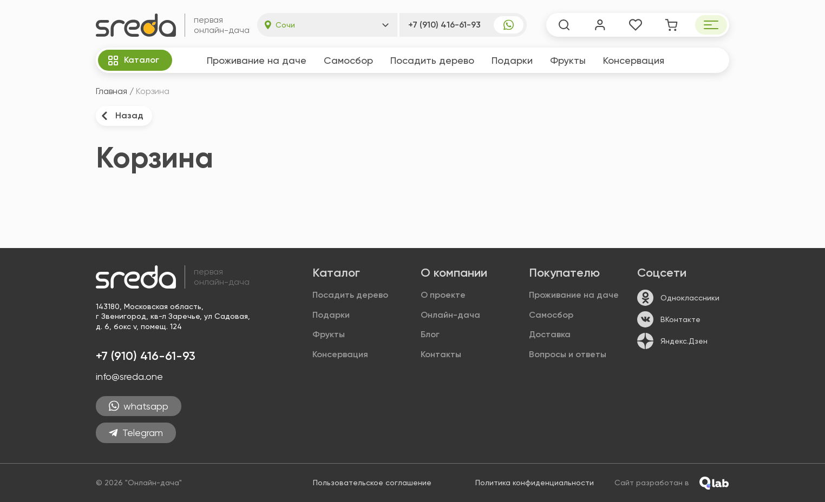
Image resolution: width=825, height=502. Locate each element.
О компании (454, 272)
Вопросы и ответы (567, 354)
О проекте (443, 295)
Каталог (133, 60)
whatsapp (138, 406)
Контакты (441, 354)
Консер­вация (633, 60)
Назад (121, 116)
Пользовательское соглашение (372, 482)
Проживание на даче (256, 60)
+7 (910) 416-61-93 (444, 24)
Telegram (136, 432)
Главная (111, 91)
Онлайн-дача (450, 315)
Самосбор (348, 60)
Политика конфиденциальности (534, 482)
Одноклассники (678, 298)
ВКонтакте (668, 319)
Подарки (512, 60)
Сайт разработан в (671, 483)
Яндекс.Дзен (672, 341)
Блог (430, 334)
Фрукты (568, 60)
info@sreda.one (129, 376)
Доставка (550, 334)
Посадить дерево (432, 60)
